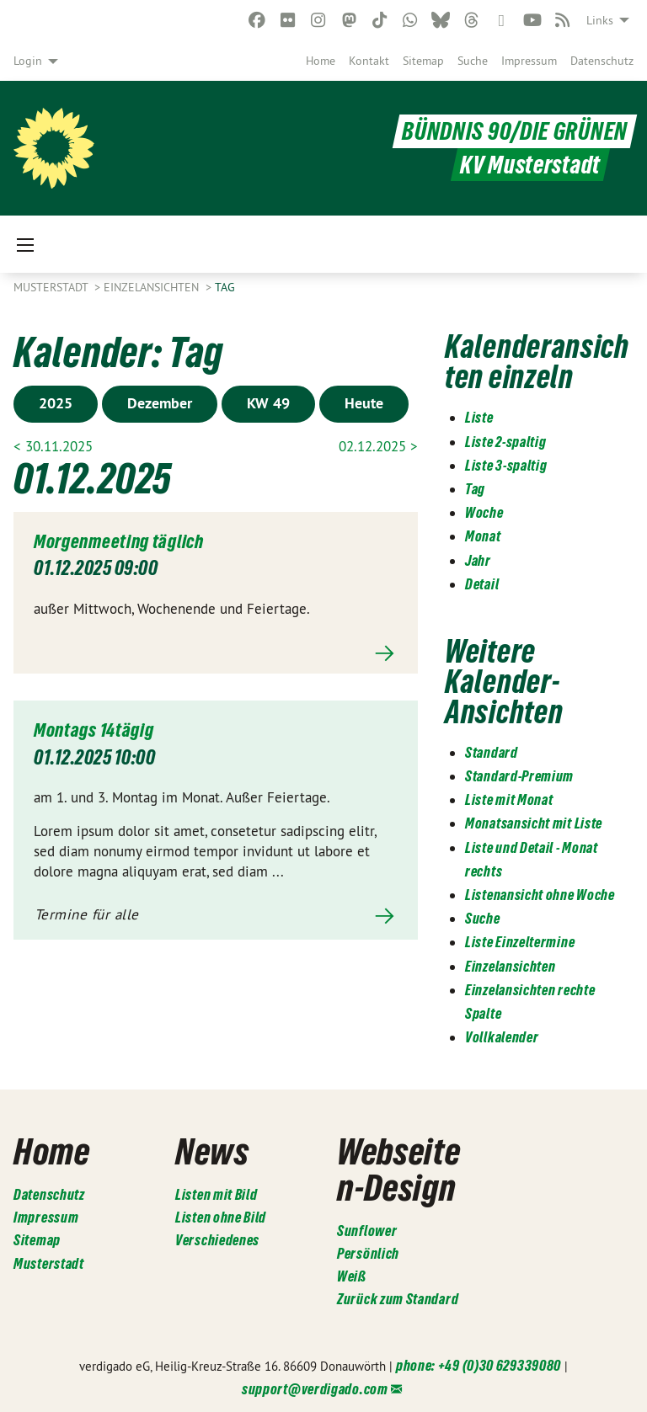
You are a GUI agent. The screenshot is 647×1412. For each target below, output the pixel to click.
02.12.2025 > (378, 446)
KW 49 (268, 403)
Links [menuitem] (599, 20)
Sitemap (423, 60)
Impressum (529, 60)
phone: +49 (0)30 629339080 (478, 1364)
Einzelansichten (153, 287)
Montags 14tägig (97, 729)
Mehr (216, 653)
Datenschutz (602, 60)
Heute (364, 403)
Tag (225, 287)
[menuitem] (320, 60)
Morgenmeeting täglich (123, 541)
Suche (472, 60)
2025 (55, 403)
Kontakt (369, 60)
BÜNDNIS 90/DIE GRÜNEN (515, 132)
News (212, 1151)
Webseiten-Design (399, 1168)
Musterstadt (52, 287)
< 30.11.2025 (53, 446)
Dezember (159, 403)
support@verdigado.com (315, 1387)
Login (27, 60)
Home (320, 60)
